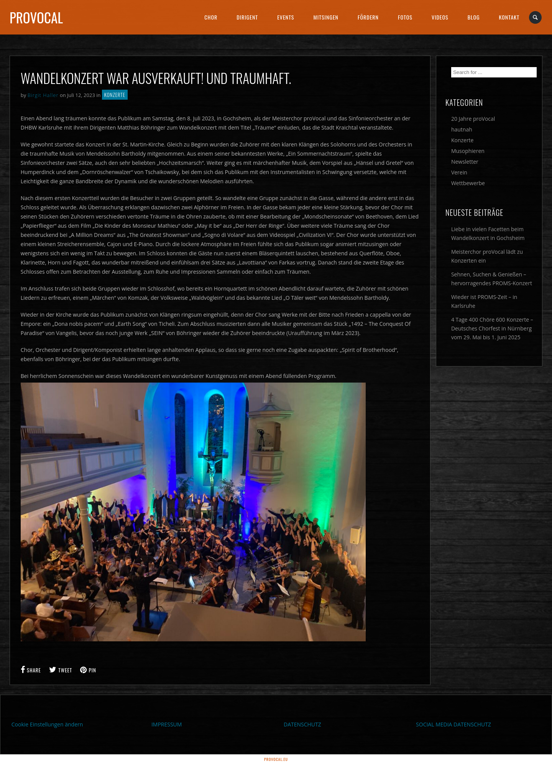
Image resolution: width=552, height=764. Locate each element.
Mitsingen (325, 17)
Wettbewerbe (468, 183)
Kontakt (509, 17)
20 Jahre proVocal (473, 118)
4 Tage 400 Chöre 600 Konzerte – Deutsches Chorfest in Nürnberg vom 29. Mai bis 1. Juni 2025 (492, 328)
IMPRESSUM (166, 724)
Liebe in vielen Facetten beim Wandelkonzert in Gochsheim (488, 233)
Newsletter (464, 161)
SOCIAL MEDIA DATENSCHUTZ (453, 724)
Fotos (405, 17)
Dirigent (247, 17)
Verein (459, 172)
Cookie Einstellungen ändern (47, 724)
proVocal (36, 17)
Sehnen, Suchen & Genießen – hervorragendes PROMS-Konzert (491, 279)
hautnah (461, 129)
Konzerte (114, 95)
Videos (440, 17)
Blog (474, 17)
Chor (210, 17)
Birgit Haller (43, 95)
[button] (17, 747)
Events (285, 17)
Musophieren (468, 150)
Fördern (368, 17)
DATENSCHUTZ (302, 724)
